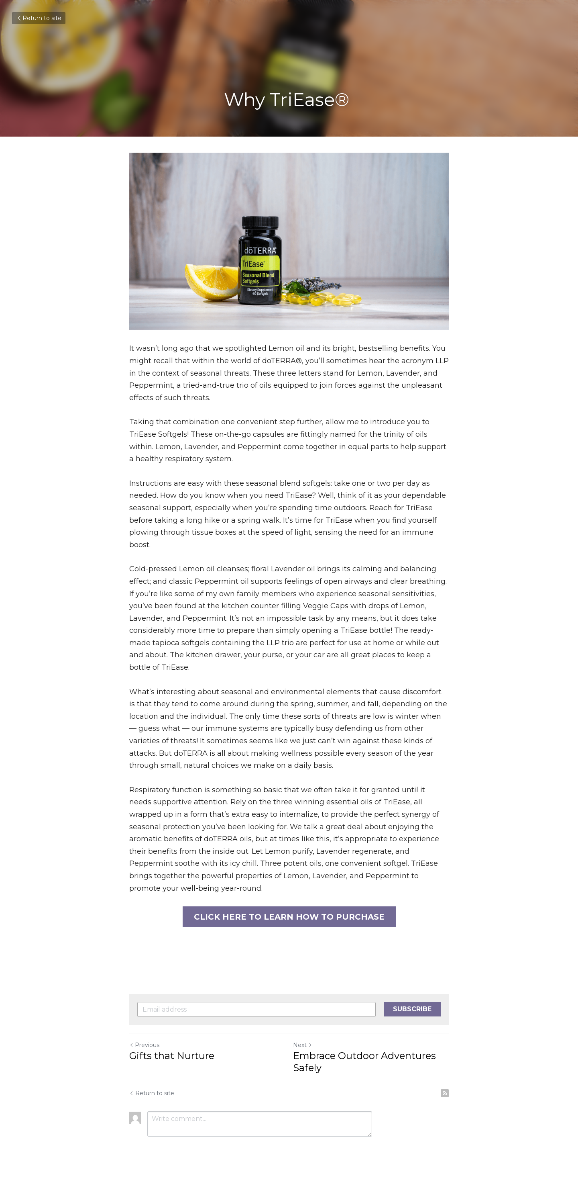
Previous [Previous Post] (144, 1045)
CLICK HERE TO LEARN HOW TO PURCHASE (289, 917)
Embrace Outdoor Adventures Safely (364, 1062)
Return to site (38, 18)
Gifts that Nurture (171, 1055)
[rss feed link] (445, 1093)
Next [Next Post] (302, 1045)
